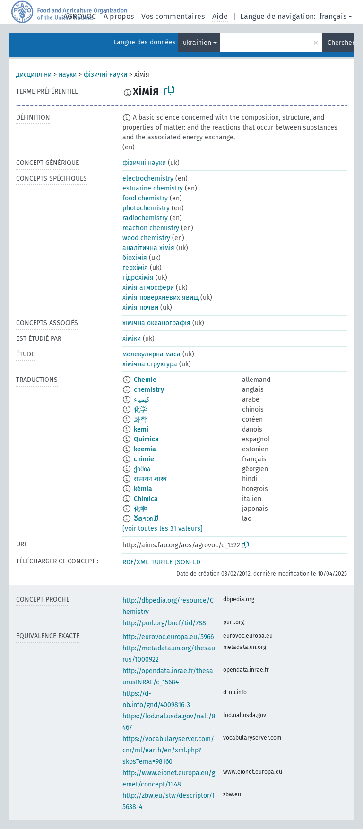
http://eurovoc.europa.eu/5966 (168, 637)
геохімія (135, 268)
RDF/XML (135, 562)
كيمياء (142, 400)
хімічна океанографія (156, 323)
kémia (143, 489)
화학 (140, 419)
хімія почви (140, 307)
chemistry (149, 390)
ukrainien (197, 43)
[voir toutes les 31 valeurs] (162, 529)
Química (146, 439)
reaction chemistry (150, 228)
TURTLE (162, 562)
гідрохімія (138, 278)
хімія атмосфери (148, 288)
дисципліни (34, 74)
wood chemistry (146, 238)
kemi (141, 429)
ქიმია (142, 469)
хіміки (131, 339)
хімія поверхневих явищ (160, 298)
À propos (119, 16)
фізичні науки (105, 74)
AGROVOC (79, 16)
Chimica (146, 499)
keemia (145, 449)
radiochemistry (145, 218)
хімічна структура (149, 364)
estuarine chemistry (152, 188)
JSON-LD (187, 562)
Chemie (145, 380)
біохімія (134, 258)
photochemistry (146, 208)
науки (68, 74)
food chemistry (145, 198)
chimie (144, 459)
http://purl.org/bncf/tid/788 (164, 623)
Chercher (341, 43)
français (333, 16)
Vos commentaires (173, 16)
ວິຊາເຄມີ (146, 519)
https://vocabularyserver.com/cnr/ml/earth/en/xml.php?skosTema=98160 (168, 750)
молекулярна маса (151, 354)
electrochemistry (147, 178)
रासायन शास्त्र (150, 479)
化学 (140, 410)
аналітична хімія (148, 248)
